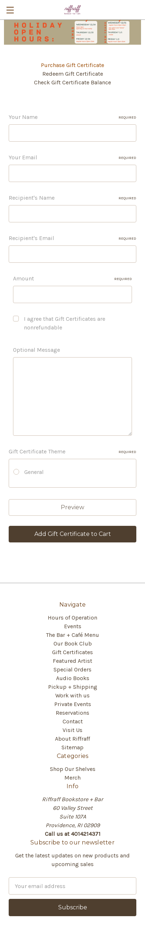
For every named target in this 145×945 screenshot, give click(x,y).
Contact (73, 721)
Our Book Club (73, 643)
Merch (72, 777)
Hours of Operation (72, 617)
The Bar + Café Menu (72, 634)
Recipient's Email (72, 238)
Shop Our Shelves (72, 769)
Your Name (72, 117)
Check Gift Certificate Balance (72, 82)
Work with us (72, 695)
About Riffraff (72, 738)
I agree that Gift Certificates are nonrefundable (64, 323)
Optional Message (36, 349)
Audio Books (72, 678)
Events (72, 626)
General (34, 472)
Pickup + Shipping (72, 686)
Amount (72, 278)
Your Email (72, 157)
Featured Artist (72, 660)
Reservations (72, 712)
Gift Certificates (72, 652)
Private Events (72, 704)
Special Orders (72, 669)
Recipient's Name (72, 197)
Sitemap (72, 747)
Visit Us (72, 730)
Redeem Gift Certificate (72, 73)
